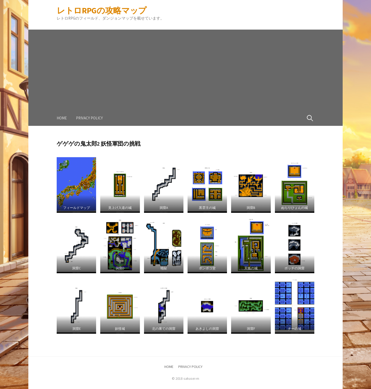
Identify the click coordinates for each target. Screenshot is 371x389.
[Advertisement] (185, 66)
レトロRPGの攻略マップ (102, 10)
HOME (62, 118)
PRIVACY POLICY (89, 118)
